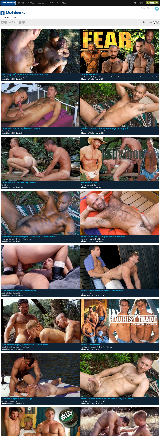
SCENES (42, 3)
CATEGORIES (62, 3)
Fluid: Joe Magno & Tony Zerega (17, 399)
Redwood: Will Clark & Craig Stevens (19, 182)
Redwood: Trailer (89, 182)
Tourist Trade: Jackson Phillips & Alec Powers (102, 291)
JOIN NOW (152, 3)
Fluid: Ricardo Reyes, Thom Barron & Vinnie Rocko (25, 345)
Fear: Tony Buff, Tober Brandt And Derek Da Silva (25, 74)
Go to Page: (147, 22)
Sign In (140, 3)
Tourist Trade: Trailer (90, 345)
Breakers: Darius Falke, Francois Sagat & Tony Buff (104, 128)
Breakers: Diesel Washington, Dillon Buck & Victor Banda (28, 237)
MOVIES (32, 3)
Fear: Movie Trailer (89, 74)
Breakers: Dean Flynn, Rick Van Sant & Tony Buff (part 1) (107, 399)
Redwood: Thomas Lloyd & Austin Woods (21, 128)
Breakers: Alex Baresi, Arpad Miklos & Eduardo (103, 237)
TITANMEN (22, 3)
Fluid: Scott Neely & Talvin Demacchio (19, 291)
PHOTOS (51, 3)
